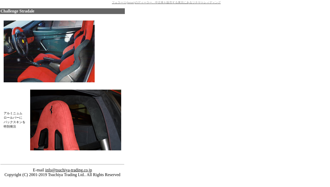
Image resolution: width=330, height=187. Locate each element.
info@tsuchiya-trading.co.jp (68, 170)
